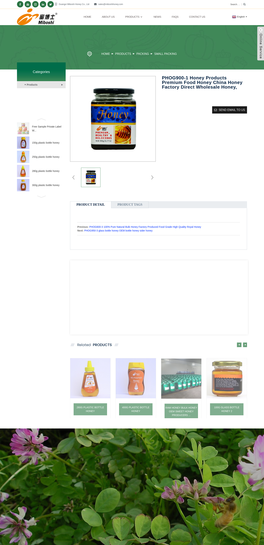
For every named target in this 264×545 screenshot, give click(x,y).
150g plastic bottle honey (45, 142)
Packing (142, 53)
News (157, 16)
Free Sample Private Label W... (46, 128)
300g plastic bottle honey (45, 185)
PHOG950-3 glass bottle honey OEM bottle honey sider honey (118, 230)
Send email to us (232, 109)
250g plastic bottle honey (45, 156)
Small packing (165, 53)
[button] (41, 119)
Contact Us (197, 16)
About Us (108, 16)
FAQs (175, 16)
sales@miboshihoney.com (110, 4)
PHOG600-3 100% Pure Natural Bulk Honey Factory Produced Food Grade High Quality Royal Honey (145, 226)
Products (134, 16)
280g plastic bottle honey (45, 171)
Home (87, 16)
